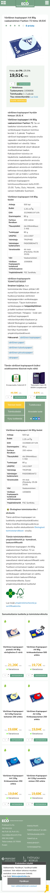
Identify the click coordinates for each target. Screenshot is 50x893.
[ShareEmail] (31, 418)
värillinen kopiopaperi (30, 337)
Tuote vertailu (18, 101)
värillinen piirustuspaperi (21, 352)
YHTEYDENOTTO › (34, 847)
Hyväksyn (24, 881)
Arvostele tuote (35, 411)
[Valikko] (47, 4)
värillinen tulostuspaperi (20, 347)
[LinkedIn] (34, 418)
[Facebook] (39, 418)
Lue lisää (34, 96)
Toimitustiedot (14, 411)
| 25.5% (23, 70)
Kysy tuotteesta (15, 418)
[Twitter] (36, 418)
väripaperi (13, 357)
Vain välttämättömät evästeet (24, 886)
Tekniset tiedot (14, 405)
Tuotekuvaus (35, 405)
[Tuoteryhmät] (3, 4)
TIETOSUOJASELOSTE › (36, 834)
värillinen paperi (16, 342)
